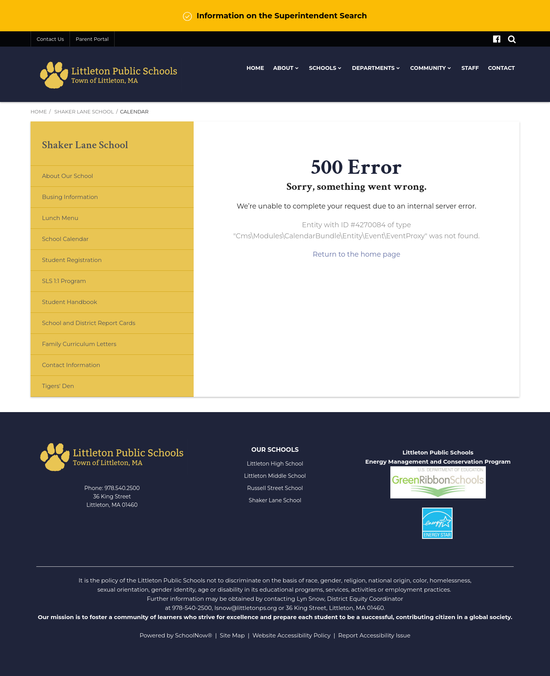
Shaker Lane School (84, 111)
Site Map (232, 635)
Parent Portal (92, 39)
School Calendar (65, 239)
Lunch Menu (72, 221)
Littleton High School (275, 463)
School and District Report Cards (88, 323)
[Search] (511, 39)
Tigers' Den (58, 386)
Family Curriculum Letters (79, 344)
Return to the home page (356, 254)
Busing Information (70, 197)
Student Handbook (69, 302)
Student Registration (72, 260)
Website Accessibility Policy (291, 635)
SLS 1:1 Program (64, 281)
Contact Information (71, 365)
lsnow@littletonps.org (245, 607)
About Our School (67, 176)
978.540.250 (120, 488)
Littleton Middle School (275, 475)
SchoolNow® (193, 635)
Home (39, 111)
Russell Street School (275, 488)
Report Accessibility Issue (374, 635)
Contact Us (50, 39)
